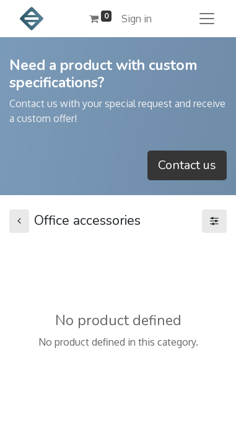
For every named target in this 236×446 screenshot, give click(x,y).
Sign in (136, 18)
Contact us (187, 165)
